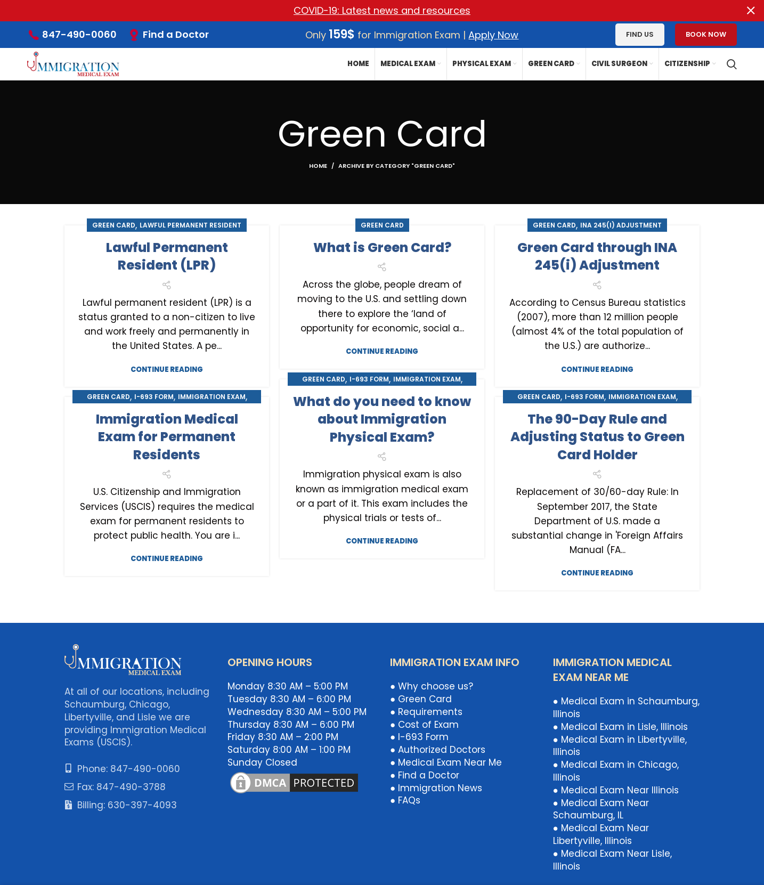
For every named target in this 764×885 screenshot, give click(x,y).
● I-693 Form (419, 736)
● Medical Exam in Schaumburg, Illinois (626, 707)
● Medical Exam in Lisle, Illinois (620, 726)
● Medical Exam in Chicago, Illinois (616, 771)
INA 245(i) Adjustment (621, 224)
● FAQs (405, 800)
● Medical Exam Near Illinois (616, 790)
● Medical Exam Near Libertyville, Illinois (601, 834)
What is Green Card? (382, 247)
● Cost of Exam (424, 724)
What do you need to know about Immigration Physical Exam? (382, 418)
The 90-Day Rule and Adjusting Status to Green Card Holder (597, 436)
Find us (640, 34)
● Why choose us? (431, 686)
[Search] (731, 64)
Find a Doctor (176, 34)
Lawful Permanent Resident (190, 224)
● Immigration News (436, 787)
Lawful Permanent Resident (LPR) (167, 256)
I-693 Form (369, 378)
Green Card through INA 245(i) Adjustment (597, 256)
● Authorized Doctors (437, 749)
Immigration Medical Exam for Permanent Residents (167, 436)
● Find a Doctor (424, 775)
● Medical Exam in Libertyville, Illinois (620, 745)
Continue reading (167, 369)
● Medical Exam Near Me (446, 762)
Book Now (706, 34)
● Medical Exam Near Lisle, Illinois (612, 860)
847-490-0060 (79, 34)
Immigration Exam (427, 378)
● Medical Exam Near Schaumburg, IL (601, 809)
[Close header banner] (750, 10)
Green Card (113, 224)
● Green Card (421, 699)
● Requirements (426, 711)
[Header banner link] (366, 10)
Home (318, 165)
